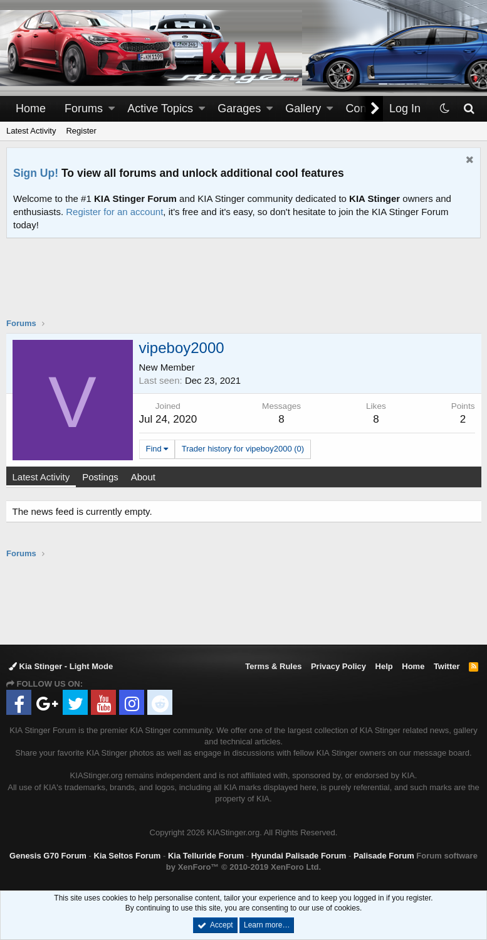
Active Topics (160, 108)
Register (81, 130)
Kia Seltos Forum (127, 855)
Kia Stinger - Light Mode (61, 666)
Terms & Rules (273, 666)
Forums (84, 108)
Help (384, 666)
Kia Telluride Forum (206, 855)
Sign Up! (35, 173)
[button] (111, 109)
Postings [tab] (101, 477)
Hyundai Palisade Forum (299, 855)
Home (31, 108)
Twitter (447, 666)
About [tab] (144, 477)
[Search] (468, 109)
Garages (239, 108)
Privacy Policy (338, 666)
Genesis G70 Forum (47, 855)
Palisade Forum (383, 855)
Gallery (303, 108)
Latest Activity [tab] (42, 477)
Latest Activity (31, 130)
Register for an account (114, 211)
